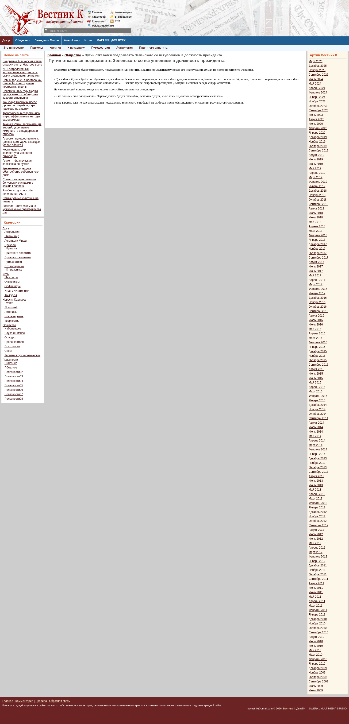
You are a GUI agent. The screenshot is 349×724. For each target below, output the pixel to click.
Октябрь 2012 (318, 521)
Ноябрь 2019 (317, 141)
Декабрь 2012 (318, 512)
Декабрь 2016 (318, 297)
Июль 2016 (316, 320)
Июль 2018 (316, 213)
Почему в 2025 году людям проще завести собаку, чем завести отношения (20, 94)
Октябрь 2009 (318, 677)
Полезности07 (13, 394)
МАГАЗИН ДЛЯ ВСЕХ (111, 40)
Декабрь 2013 (318, 458)
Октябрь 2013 (318, 467)
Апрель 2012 (317, 547)
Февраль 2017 (318, 288)
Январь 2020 (317, 132)
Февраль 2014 (318, 449)
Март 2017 (315, 284)
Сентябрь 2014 (318, 418)
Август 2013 (316, 476)
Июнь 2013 (316, 485)
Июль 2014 (316, 427)
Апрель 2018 (317, 226)
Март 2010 (315, 654)
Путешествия (100, 47)
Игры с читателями (16, 290)
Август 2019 (316, 155)
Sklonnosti (10, 307)
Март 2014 (315, 445)
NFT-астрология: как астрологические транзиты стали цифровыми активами (21, 72)
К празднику (76, 47)
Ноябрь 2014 (317, 409)
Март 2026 (315, 61)
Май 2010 (315, 650)
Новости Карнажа (14, 299)
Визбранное (123, 16)
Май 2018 (315, 222)
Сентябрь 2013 (318, 471)
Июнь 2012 (316, 538)
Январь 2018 (317, 239)
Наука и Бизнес (14, 333)
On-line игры (12, 286)
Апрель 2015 (317, 387)
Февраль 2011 (318, 610)
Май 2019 (315, 168)
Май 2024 (315, 83)
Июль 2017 (316, 266)
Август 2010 (316, 637)
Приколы (36, 47)
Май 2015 (315, 382)
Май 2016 (315, 329)
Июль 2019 (316, 159)
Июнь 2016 (316, 324)
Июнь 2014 (316, 431)
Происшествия (14, 342)
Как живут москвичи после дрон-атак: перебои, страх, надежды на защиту (20, 105)
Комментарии (123, 12)
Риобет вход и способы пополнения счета (18, 192)
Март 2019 (315, 177)
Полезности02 (13, 372)
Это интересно (13, 47)
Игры (88, 40)
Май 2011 (315, 596)
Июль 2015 (316, 373)
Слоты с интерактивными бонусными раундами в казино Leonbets (19, 183)
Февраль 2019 (318, 181)
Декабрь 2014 (318, 405)
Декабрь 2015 (318, 351)
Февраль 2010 (318, 659)
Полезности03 (13, 376)
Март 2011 (315, 605)
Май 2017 (315, 275)
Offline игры (11, 281)
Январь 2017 (317, 293)
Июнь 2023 (316, 114)
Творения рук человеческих (22, 355)
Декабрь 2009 (318, 668)
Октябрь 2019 (318, 146)
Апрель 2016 (317, 333)
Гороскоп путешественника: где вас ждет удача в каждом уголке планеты (21, 142)
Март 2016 (315, 338)
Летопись (10, 312)
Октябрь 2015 (318, 360)
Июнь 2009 (316, 690)
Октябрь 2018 (318, 199)
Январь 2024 (317, 97)
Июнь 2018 (316, 217)
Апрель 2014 (317, 440)
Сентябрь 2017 (318, 257)
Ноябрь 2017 (317, 248)
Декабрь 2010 (318, 619)
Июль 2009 (316, 686)
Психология (12, 346)
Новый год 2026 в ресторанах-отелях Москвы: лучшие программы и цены (22, 83)
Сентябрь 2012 (318, 525)
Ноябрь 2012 (317, 516)
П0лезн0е (10, 363)
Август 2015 (316, 369)
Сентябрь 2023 (318, 110)
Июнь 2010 (316, 645)
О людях (10, 337)
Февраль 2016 (318, 342)
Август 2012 (316, 529)
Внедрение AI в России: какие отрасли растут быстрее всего (22, 63)
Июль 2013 (316, 480)
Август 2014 (316, 422)
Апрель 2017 (317, 280)
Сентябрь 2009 (318, 681)
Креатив (55, 47)
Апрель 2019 (317, 172)
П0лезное (10, 367)
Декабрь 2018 (318, 190)
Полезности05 (13, 385)
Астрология (124, 47)
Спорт (8, 350)
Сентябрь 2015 (318, 364)
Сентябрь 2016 (318, 311)
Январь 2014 (317, 454)
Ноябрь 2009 (317, 672)
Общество (22, 40)
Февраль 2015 (318, 396)
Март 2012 (315, 552)
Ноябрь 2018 (317, 195)
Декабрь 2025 (318, 65)
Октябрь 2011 (318, 574)
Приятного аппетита (153, 47)
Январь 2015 (317, 400)
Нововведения (13, 316)
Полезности (10, 359)
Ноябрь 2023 (317, 101)
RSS (117, 21)
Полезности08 (13, 398)
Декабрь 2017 (318, 244)
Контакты (98, 21)
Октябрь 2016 (318, 306)
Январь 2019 (317, 186)
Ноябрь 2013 (317, 463)
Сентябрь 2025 (318, 74)
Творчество (11, 320)
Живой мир (72, 40)
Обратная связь (59, 701)
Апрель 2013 (317, 494)
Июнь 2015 (316, 378)
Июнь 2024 (316, 79)
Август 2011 (316, 583)
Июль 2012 (316, 534)
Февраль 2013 (318, 503)
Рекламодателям (101, 25)
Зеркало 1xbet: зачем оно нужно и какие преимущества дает (22, 209)
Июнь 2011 (316, 592)
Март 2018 (315, 230)
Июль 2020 (316, 123)
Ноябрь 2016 (317, 302)
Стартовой (99, 16)
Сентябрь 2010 (318, 632)
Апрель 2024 (317, 88)
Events (8, 303)
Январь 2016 (317, 346)
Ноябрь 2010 (317, 623)
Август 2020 (316, 119)
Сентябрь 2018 (318, 204)
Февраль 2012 (318, 556)
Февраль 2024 (318, 92)
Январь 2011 (317, 614)
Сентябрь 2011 (318, 579)
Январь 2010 (317, 663)
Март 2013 (315, 498)
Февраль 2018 (318, 235)
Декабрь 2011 (318, 565)
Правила (41, 701)
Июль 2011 (316, 587)
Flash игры (11, 277)
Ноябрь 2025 (317, 70)
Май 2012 (315, 543)
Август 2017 (316, 262)
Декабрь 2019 (318, 137)
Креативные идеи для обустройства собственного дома (20, 172)
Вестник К (289, 708)
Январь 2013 (317, 507)
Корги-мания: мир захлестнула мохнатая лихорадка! (17, 153)
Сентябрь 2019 (318, 150)
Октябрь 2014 (318, 413)
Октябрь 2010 (318, 628)
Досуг (6, 40)
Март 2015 (315, 391)
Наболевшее (12, 328)
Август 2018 (316, 208)
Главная (97, 12)
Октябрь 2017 (318, 253)
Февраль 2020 (318, 128)
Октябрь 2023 (318, 106)
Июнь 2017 (316, 271)
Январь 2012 (317, 561)
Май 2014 (315, 436)
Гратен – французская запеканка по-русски (17, 162)
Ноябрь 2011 (317, 570)
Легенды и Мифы (47, 40)
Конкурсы (10, 295)
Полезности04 (13, 381)
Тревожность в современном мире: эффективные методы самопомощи (21, 116)
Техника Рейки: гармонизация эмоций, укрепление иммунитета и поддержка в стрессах (22, 129)
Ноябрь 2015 (317, 355)
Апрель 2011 (317, 601)
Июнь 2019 (316, 164)
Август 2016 (316, 315)
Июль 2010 (316, 641)
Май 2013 (315, 489)
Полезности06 (13, 389)
